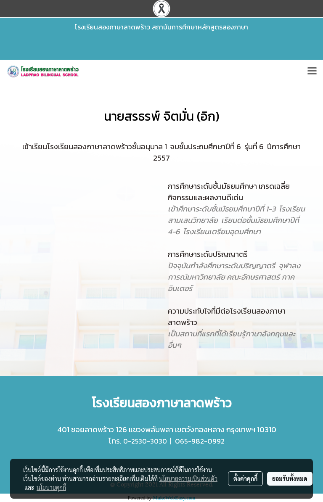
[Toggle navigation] (312, 71)
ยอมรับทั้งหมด (289, 478)
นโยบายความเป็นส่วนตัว (188, 478)
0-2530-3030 (145, 441)
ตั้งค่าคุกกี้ (245, 478)
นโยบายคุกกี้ (51, 487)
